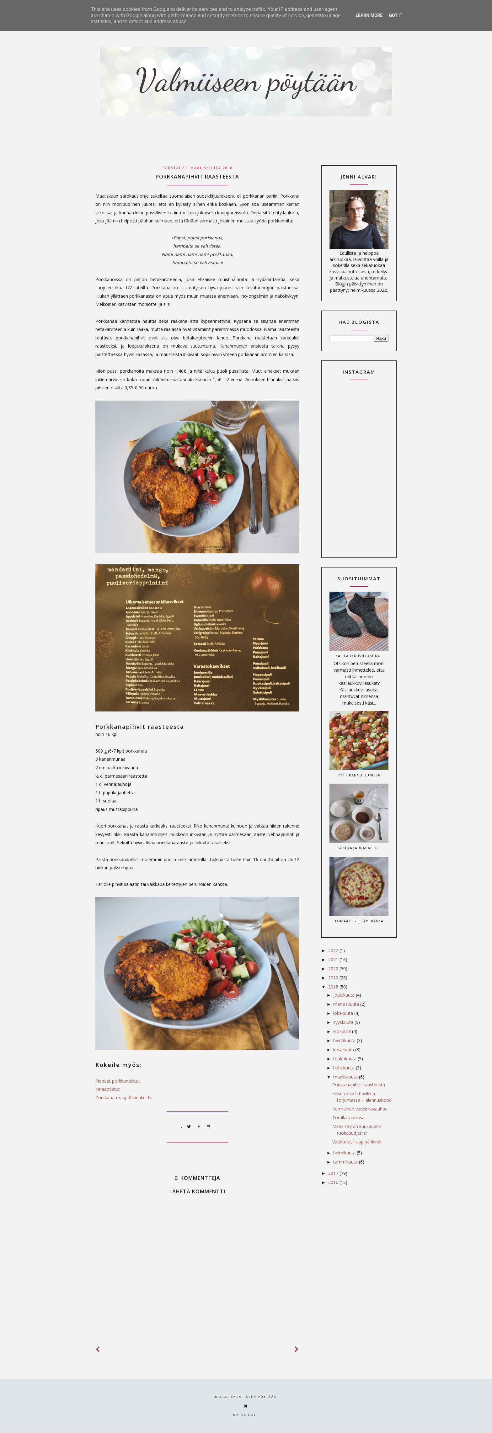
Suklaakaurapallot (359, 847)
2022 (334, 950)
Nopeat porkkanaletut (117, 1081)
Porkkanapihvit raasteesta (358, 1085)
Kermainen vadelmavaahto (359, 1109)
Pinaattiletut (107, 1089)
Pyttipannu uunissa (359, 775)
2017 (334, 1173)
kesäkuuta (344, 1049)
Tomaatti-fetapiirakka (358, 921)
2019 (334, 978)
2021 (334, 959)
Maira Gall (246, 1415)
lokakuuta (343, 1013)
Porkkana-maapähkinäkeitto (123, 1097)
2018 (334, 987)
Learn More (369, 15)
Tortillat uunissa (348, 1118)
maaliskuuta (346, 1077)
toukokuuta (345, 1059)
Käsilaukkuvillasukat (358, 655)
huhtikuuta (344, 1068)
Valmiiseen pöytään (254, 1397)
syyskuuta (344, 1022)
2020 (334, 969)
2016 (334, 1182)
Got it (395, 15)
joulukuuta (344, 995)
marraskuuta (346, 1004)
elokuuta (342, 1031)
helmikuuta (345, 1153)
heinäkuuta (345, 1040)
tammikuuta (346, 1162)
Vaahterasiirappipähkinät (357, 1142)
